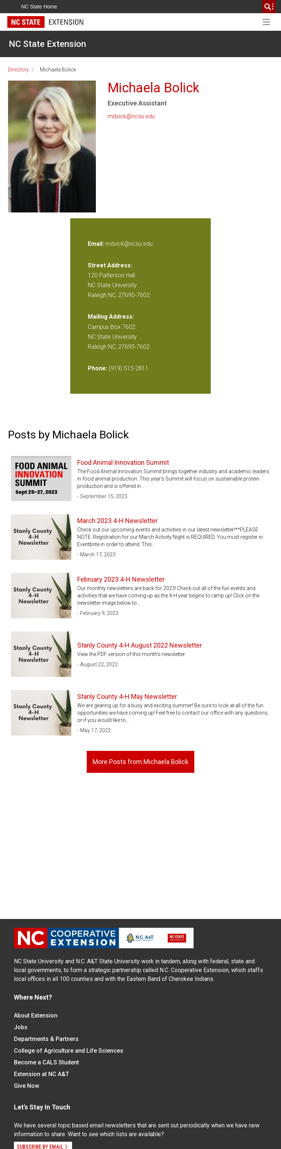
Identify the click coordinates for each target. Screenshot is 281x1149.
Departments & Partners (46, 1038)
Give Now (26, 1085)
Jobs (20, 1027)
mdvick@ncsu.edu (131, 116)
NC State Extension (47, 44)
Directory (18, 70)
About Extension (35, 1015)
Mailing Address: (111, 316)
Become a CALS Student (46, 1062)
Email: (96, 243)
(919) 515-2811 (129, 368)
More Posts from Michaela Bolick (140, 762)
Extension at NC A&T (41, 1074)
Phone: (97, 368)
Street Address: (110, 265)
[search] (269, 6)
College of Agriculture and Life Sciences (68, 1050)
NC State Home (39, 7)
